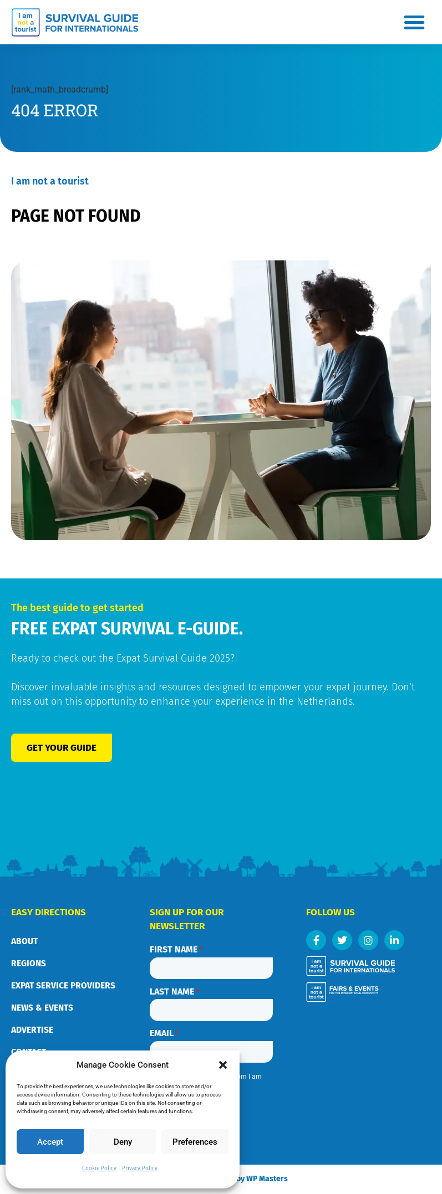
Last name (174, 990)
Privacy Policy (140, 1168)
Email (164, 1030)
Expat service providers (63, 985)
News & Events (42, 1007)
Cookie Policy (99, 1168)
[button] (222, 1064)
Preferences (194, 1142)
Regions (28, 963)
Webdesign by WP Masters (257, 1177)
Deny (123, 1142)
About (24, 941)
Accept (50, 1142)
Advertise (32, 1030)
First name (176, 949)
